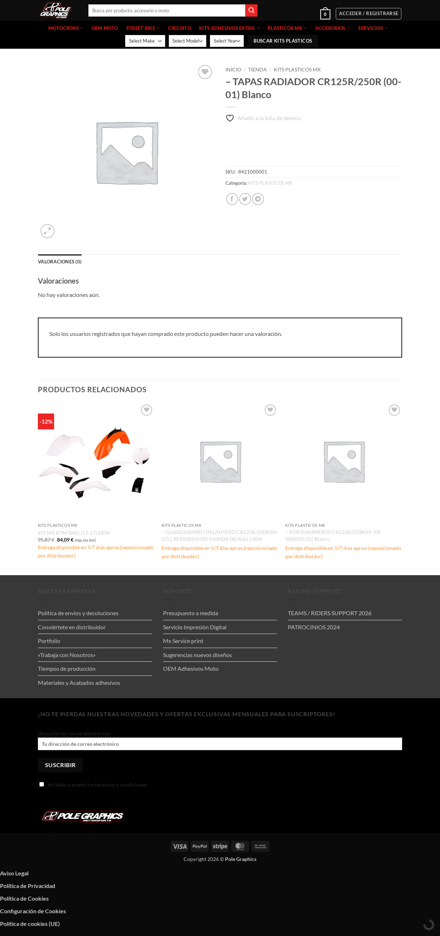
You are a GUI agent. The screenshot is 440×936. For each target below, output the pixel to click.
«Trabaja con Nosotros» (67, 654)
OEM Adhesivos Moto (191, 668)
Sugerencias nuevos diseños (197, 654)
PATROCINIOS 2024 (314, 627)
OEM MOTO (105, 28)
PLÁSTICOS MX (287, 28)
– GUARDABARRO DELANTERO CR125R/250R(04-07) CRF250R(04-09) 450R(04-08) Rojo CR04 (220, 535)
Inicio (233, 70)
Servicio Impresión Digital (194, 627)
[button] (303, 13)
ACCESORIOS (332, 28)
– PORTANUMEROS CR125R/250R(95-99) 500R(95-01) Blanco (332, 535)
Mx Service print (183, 640)
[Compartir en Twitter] (245, 199)
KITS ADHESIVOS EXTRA (229, 28)
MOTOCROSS (66, 28)
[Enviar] (251, 10)
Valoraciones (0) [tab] (60, 261)
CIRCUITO (179, 28)
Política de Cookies (24, 898)
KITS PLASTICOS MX (297, 70)
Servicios (373, 28)
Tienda (257, 70)
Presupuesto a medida (190, 612)
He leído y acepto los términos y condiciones (93, 785)
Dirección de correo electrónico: (220, 740)
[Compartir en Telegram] (258, 199)
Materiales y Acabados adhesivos (79, 682)
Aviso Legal (14, 873)
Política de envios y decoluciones (78, 612)
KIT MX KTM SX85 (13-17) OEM (74, 533)
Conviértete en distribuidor (72, 627)
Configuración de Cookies (33, 910)
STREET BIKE (143, 28)
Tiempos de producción (67, 668)
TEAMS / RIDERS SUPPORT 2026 (329, 612)
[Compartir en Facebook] (232, 199)
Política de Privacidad (27, 885)
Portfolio (49, 640)
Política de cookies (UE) (30, 923)
